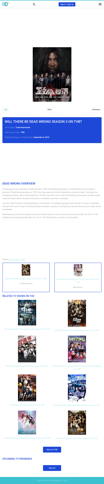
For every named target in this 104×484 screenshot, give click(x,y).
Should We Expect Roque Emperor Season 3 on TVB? (26, 279)
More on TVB (52, 450)
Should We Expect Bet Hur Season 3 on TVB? (27, 405)
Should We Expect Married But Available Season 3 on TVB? (27, 438)
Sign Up (70, 4)
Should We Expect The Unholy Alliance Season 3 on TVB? (77, 330)
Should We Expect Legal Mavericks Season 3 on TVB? (27, 366)
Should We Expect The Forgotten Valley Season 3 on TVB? (27, 329)
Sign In (63, 4)
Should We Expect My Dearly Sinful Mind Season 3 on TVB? (77, 405)
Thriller (22, 259)
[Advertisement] (52, 26)
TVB (5, 109)
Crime (11, 259)
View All (52, 468)
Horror (16, 259)
